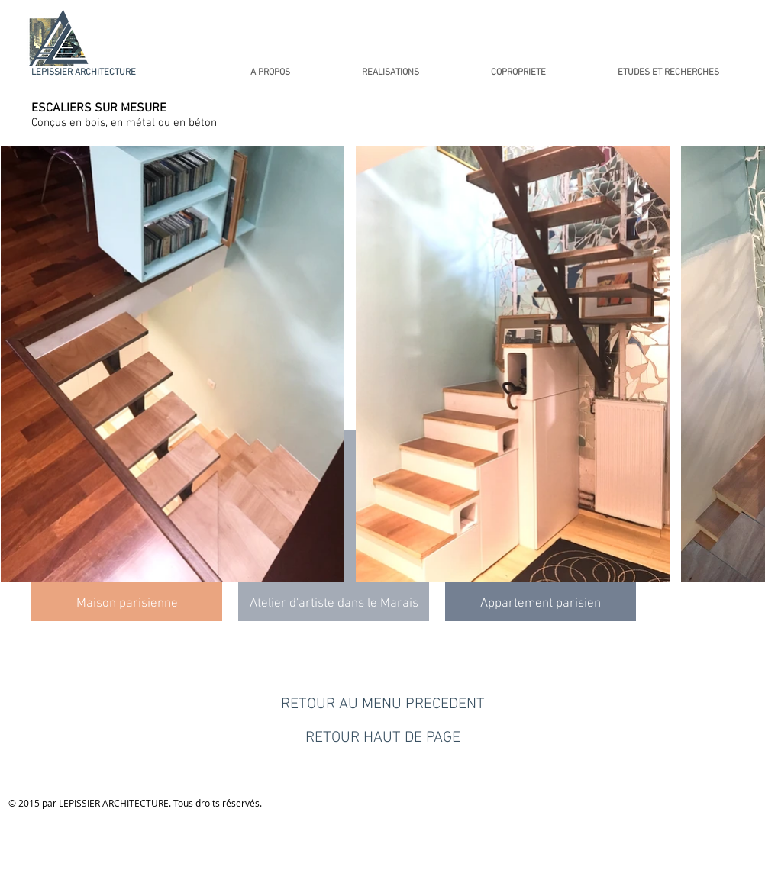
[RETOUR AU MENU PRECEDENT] (382, 704)
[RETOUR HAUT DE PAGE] (382, 737)
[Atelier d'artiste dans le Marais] (333, 604)
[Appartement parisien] (540, 604)
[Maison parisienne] (126, 604)
